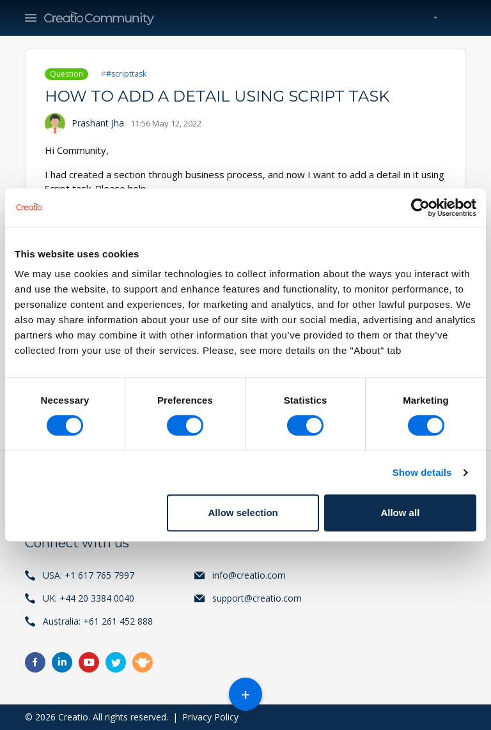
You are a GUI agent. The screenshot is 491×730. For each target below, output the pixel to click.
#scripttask (126, 73)
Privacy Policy (210, 717)
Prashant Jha (98, 123)
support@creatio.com (257, 598)
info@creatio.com (249, 575)
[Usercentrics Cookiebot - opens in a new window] (420, 207)
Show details (422, 472)
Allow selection (243, 512)
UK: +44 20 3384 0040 (88, 598)
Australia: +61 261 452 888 (98, 621)
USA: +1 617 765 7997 (88, 575)
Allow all (399, 512)
